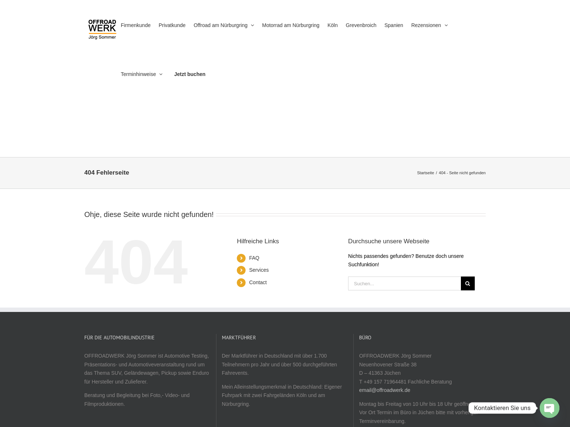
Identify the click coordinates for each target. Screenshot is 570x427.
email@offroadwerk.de (384, 390)
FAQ (254, 258)
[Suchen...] (404, 283)
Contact (258, 282)
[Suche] (468, 283)
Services (259, 270)
